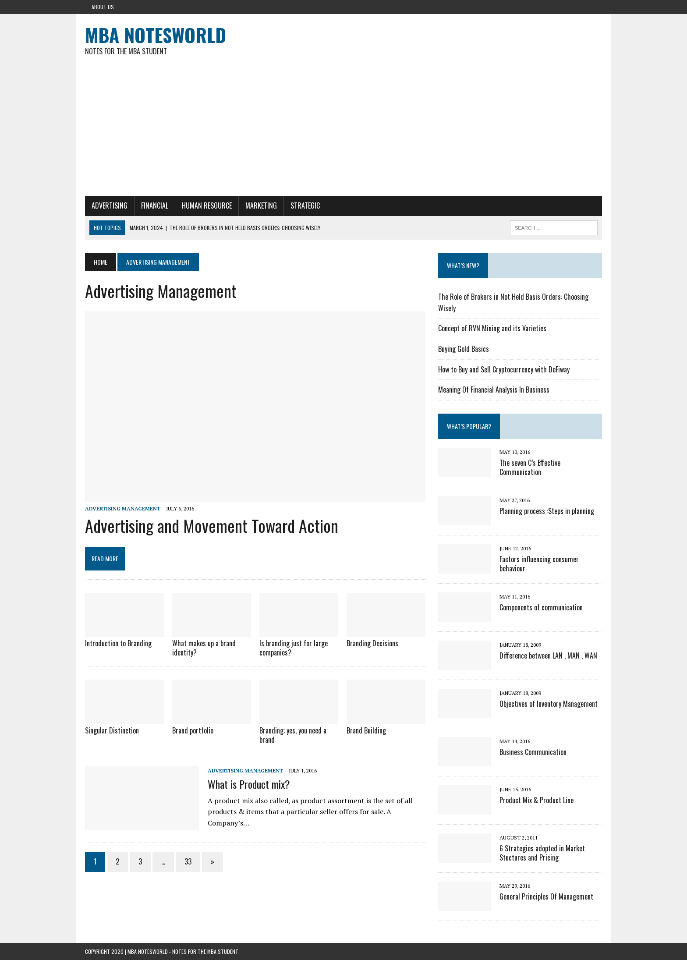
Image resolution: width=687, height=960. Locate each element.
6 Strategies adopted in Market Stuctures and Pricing (542, 853)
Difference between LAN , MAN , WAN (548, 655)
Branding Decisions (372, 643)
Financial (154, 205)
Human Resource (207, 205)
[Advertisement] (343, 130)
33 (187, 861)
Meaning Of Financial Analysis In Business (493, 389)
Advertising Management (122, 508)
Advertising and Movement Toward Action (211, 525)
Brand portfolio (192, 730)
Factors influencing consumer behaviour (539, 564)
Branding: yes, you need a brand (292, 735)
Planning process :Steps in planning (546, 511)
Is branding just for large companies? (293, 648)
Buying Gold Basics (463, 349)
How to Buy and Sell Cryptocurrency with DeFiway (504, 369)
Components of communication (541, 607)
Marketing (261, 205)
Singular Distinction (112, 730)
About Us (103, 7)
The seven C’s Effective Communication (529, 467)
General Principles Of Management (546, 896)
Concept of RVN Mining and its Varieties (492, 328)
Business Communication (533, 752)
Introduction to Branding (118, 643)
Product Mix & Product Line (536, 800)
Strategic (305, 205)
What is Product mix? (249, 784)
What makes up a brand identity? (204, 648)
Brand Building (366, 730)
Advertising (109, 205)
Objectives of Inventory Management (548, 703)
